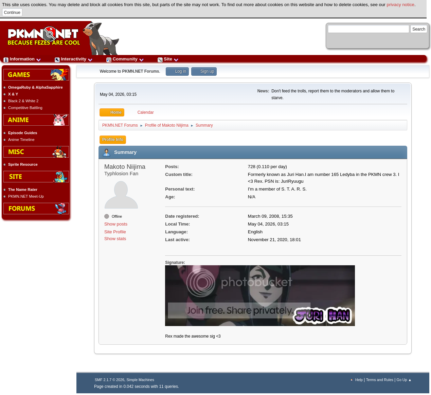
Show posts (115, 224)
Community (125, 58)
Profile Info (112, 139)
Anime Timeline (21, 140)
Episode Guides (22, 133)
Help (359, 380)
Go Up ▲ (404, 380)
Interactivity (74, 58)
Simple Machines (140, 380)
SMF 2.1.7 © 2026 (109, 380)
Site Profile (115, 231)
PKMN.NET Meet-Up (26, 196)
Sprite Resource (23, 164)
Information (22, 58)
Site (168, 58)
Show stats (115, 238)
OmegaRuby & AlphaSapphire (35, 87)
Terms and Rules (379, 380)
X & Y (13, 94)
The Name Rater (22, 189)
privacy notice (401, 4)
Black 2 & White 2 (23, 101)
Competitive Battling (25, 108)
